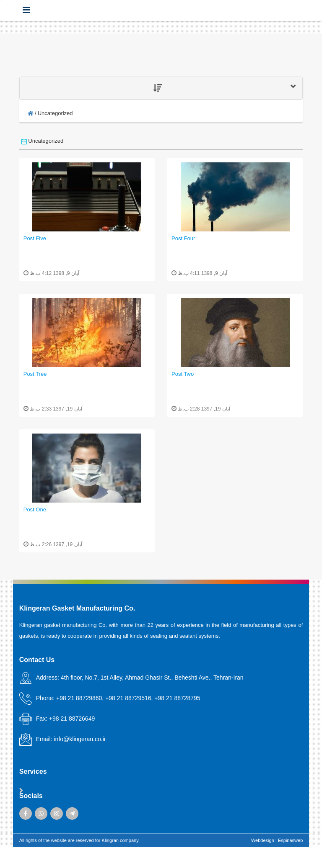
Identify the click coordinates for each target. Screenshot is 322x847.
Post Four (183, 238)
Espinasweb (290, 840)
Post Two (182, 374)
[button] (161, 88)
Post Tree (35, 374)
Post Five (34, 238)
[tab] (161, 88)
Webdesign (262, 840)
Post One (34, 509)
